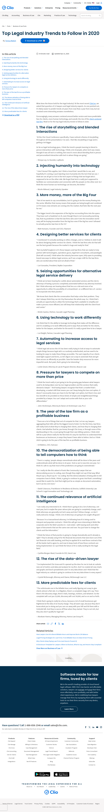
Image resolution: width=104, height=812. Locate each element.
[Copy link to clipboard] (51, 623)
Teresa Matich (10, 41)
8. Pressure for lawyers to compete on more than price (15, 88)
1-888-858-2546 (33, 725)
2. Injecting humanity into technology (15, 63)
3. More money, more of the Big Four (14, 66)
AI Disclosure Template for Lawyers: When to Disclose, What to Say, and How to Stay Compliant (68, 644)
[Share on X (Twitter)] (59, 623)
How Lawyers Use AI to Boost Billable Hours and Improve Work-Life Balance (62, 634)
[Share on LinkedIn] (62, 623)
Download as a (35, 40)
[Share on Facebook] (55, 623)
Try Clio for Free (94, 8)
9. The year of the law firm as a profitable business (16, 93)
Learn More (69, 709)
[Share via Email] (48, 623)
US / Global (89, 3)
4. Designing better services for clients (15, 70)
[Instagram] (101, 727)
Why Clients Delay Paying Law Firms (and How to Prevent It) (56, 641)
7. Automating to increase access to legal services (16, 82)
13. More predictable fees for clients (14, 111)
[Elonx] (89, 727)
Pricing (57, 8)
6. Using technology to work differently (15, 78)
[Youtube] (97, 727)
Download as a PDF (10, 115)
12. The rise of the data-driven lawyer (15, 108)
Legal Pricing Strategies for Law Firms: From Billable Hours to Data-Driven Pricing (64, 638)
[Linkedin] (93, 727)
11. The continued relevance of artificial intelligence (15, 103)
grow (90, 689)
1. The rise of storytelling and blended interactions (15, 58)
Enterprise (49, 8)
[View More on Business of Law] (49, 648)
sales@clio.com (58, 725)
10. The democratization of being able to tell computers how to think (16, 98)
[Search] (99, 15)
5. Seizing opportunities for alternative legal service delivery (15, 74)
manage (81, 689)
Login (99, 3)
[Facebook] (86, 727)
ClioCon (93, 103)
